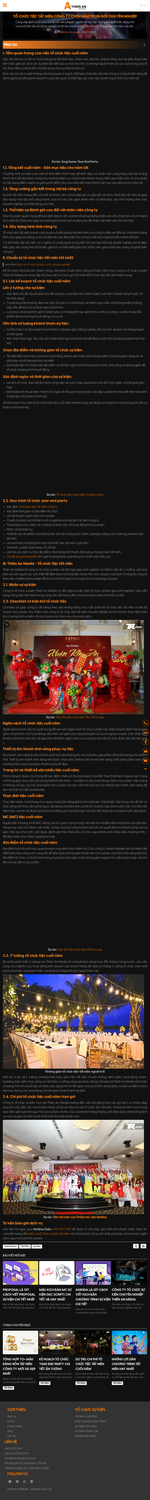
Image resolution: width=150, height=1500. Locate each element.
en (145, 5)
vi (141, 5)
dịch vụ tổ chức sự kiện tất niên (49, 1234)
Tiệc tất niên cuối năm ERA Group (80, 949)
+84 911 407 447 (14, 1448)
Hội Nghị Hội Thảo (86, 1426)
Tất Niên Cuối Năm (86, 1416)
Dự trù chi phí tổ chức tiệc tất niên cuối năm (89, 1364)
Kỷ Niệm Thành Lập (86, 1431)
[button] (145, 723)
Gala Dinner (10, 1246)
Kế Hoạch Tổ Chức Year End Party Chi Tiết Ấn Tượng (54, 1364)
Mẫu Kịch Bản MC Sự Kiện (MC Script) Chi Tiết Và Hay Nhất (55, 1294)
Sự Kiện (37, 1246)
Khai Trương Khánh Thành (90, 1421)
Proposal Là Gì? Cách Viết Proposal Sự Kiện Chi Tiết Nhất (19, 1294)
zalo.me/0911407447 (17, 1453)
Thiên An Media (67, 32)
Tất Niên (25, 1246)
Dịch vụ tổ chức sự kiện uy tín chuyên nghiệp (43, 264)
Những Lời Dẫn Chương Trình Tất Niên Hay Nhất (126, 1364)
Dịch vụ (11, 1416)
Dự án (10, 1421)
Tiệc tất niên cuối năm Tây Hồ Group (80, 717)
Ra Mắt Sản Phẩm (85, 1436)
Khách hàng (14, 1426)
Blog (10, 1431)
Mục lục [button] (75, 45)
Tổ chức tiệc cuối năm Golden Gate (80, 494)
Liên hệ (11, 1436)
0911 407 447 (62, 1229)
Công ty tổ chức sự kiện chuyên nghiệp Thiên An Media (128, 1294)
